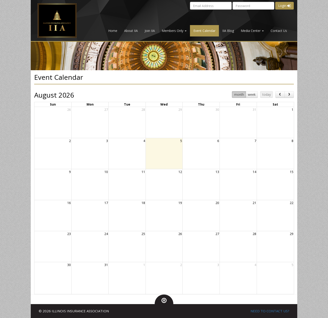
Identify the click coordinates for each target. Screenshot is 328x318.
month (239, 94)
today (266, 94)
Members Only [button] (174, 30)
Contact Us (279, 30)
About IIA (131, 30)
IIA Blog (228, 30)
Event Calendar (204, 30)
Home (112, 30)
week (252, 94)
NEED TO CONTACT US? (270, 311)
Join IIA (150, 30)
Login (284, 5)
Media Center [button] (252, 30)
